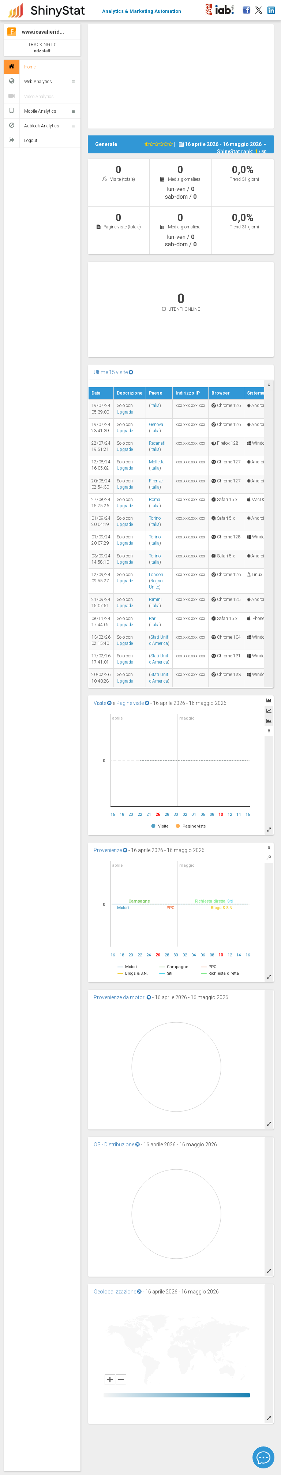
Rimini (155, 599)
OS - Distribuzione (117, 1144)
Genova (156, 424)
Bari (153, 618)
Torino (155, 518)
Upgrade (125, 412)
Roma (154, 499)
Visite (103, 703)
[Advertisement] (184, 75)
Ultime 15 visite (113, 372)
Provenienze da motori (122, 997)
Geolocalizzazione (118, 1292)
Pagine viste (132, 703)
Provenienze (110, 850)
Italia (155, 405)
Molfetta (157, 461)
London (156, 574)
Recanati (157, 443)
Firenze (155, 480)
